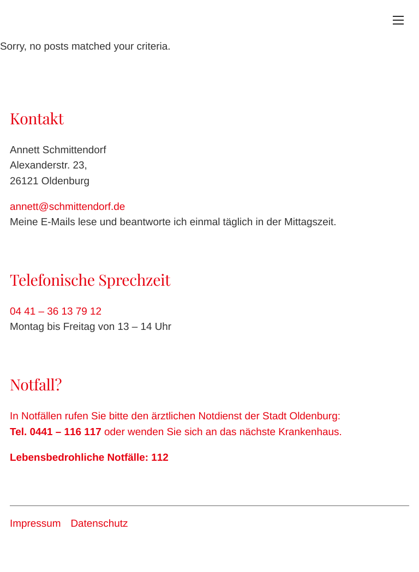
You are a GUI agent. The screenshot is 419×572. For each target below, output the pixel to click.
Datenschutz (99, 523)
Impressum (35, 523)
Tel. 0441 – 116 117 (55, 432)
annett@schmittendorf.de (67, 207)
